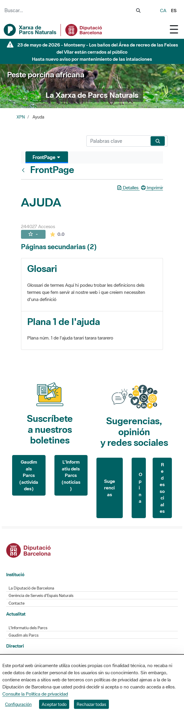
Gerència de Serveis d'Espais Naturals (41, 595)
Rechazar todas (91, 704)
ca (163, 10)
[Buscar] (117, 141)
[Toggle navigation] (174, 29)
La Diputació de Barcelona (31, 588)
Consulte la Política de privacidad (35, 694)
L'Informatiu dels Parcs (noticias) (71, 475)
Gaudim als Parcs (23, 635)
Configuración (18, 704)
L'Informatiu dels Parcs (28, 627)
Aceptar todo (54, 704)
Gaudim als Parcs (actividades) (28, 475)
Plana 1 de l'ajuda (63, 321)
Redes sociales (162, 488)
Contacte (17, 603)
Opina (140, 487)
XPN (21, 117)
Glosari (42, 268)
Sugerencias (109, 487)
